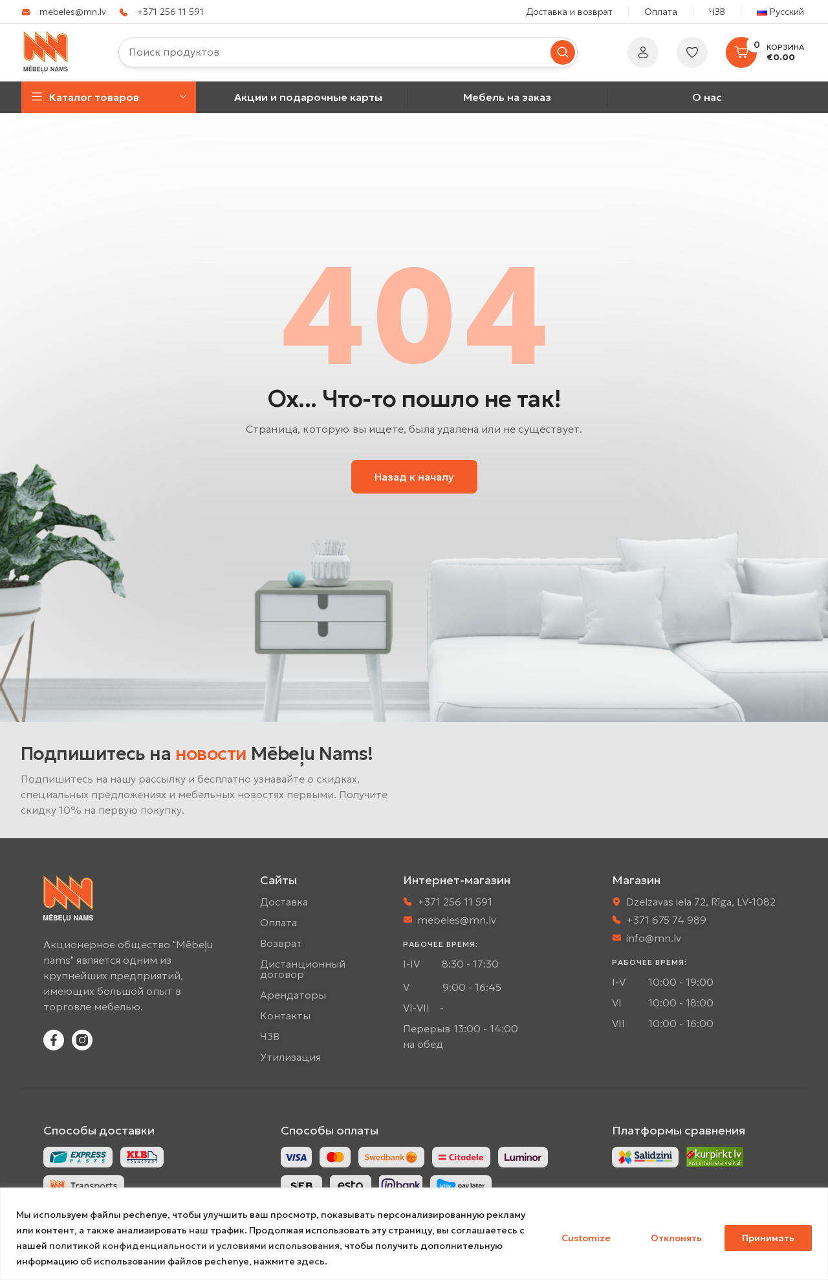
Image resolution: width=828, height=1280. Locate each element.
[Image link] (645, 1155)
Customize (586, 1238)
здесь (311, 1261)
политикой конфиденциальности (128, 1246)
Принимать (768, 1238)
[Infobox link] (63, 11)
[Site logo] (46, 51)
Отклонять (676, 1238)
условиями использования (278, 1246)
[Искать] (348, 52)
